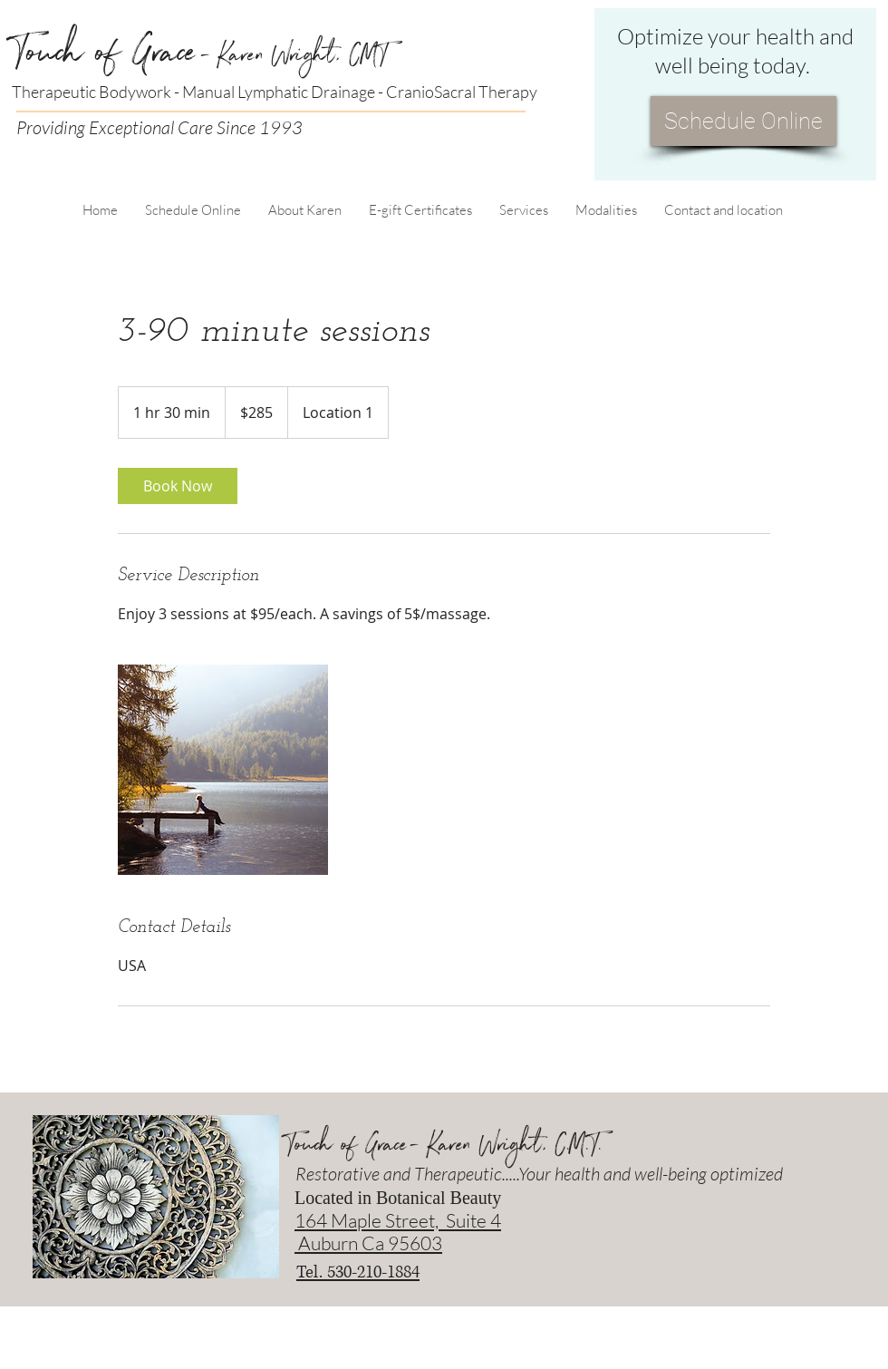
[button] (305, 210)
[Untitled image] (223, 770)
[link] (177, 486)
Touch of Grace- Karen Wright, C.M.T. (443, 1148)
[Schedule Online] (743, 121)
